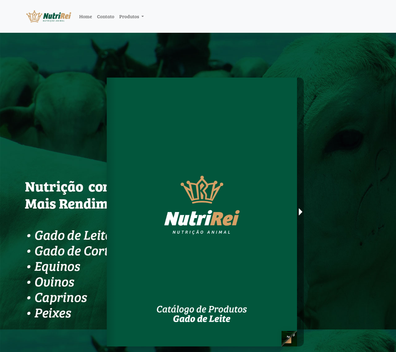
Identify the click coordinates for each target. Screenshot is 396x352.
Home (85, 16)
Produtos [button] (129, 16)
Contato (105, 16)
